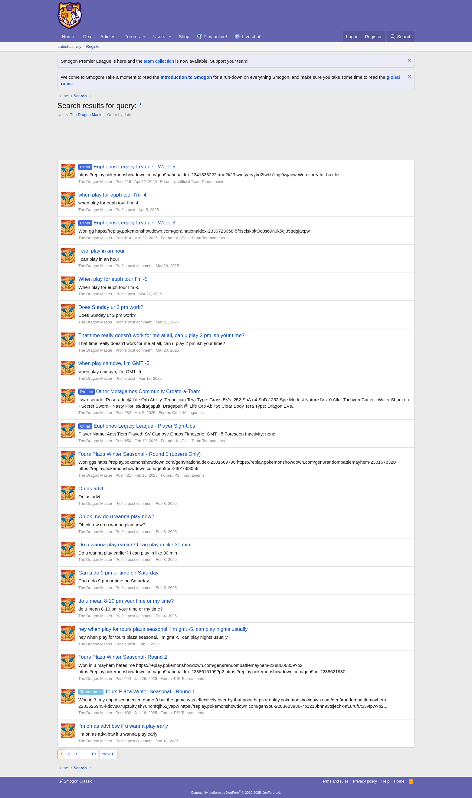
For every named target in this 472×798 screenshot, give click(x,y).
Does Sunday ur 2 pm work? (110, 307)
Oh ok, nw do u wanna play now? (116, 516)
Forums (132, 36)
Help (386, 781)
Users (159, 36)
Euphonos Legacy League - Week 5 (126, 167)
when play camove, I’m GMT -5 (113, 363)
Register (93, 46)
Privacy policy (365, 781)
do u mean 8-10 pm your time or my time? (126, 601)
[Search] (401, 36)
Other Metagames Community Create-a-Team (139, 391)
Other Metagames (188, 412)
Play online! (215, 36)
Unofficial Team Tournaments (199, 181)
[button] (144, 36)
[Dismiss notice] (408, 61)
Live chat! (251, 36)
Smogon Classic (75, 781)
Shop (184, 36)
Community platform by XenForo (236, 792)
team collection (159, 61)
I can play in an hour (101, 251)
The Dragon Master (87, 114)
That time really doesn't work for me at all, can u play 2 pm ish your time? (161, 335)
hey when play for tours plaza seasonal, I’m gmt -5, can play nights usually (162, 629)
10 (93, 754)
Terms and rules (335, 781)
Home (68, 36)
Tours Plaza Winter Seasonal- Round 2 (122, 657)
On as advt (90, 489)
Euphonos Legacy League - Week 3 (126, 223)
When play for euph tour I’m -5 (113, 279)
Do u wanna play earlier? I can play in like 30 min (134, 545)
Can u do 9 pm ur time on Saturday (118, 573)
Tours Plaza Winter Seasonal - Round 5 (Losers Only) (139, 454)
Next (106, 754)
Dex (87, 36)
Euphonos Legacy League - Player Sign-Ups (136, 426)
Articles (107, 36)
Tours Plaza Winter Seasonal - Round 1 (136, 691)
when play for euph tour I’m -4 (112, 195)
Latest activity (69, 46)
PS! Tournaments (189, 475)
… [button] (84, 754)
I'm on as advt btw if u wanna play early (123, 726)
